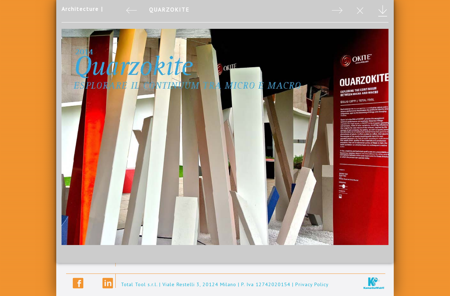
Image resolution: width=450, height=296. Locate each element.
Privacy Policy (312, 284)
